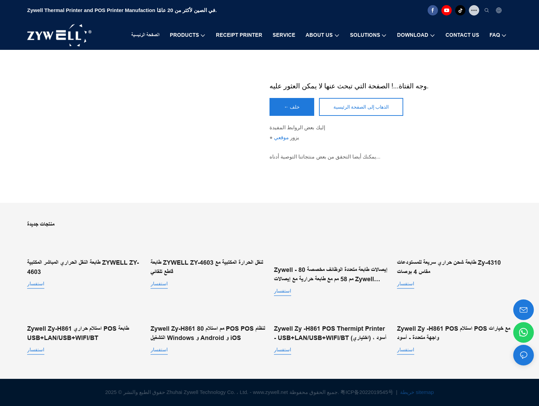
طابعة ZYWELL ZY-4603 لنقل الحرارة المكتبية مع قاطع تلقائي (207, 267)
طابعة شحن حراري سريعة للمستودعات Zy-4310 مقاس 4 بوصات (449, 267)
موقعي (281, 137)
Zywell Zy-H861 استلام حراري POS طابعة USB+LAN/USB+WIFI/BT (78, 333)
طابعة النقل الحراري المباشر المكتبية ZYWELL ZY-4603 (83, 267)
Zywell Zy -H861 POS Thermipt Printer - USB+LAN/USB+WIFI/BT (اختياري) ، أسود (330, 333)
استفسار (35, 283)
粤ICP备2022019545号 (367, 392)
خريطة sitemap (416, 392)
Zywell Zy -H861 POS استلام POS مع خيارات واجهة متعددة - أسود (453, 333)
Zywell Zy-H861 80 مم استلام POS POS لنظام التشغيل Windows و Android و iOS (208, 333)
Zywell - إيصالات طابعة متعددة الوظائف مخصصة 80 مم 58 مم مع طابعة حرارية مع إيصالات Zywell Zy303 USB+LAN (330, 275)
